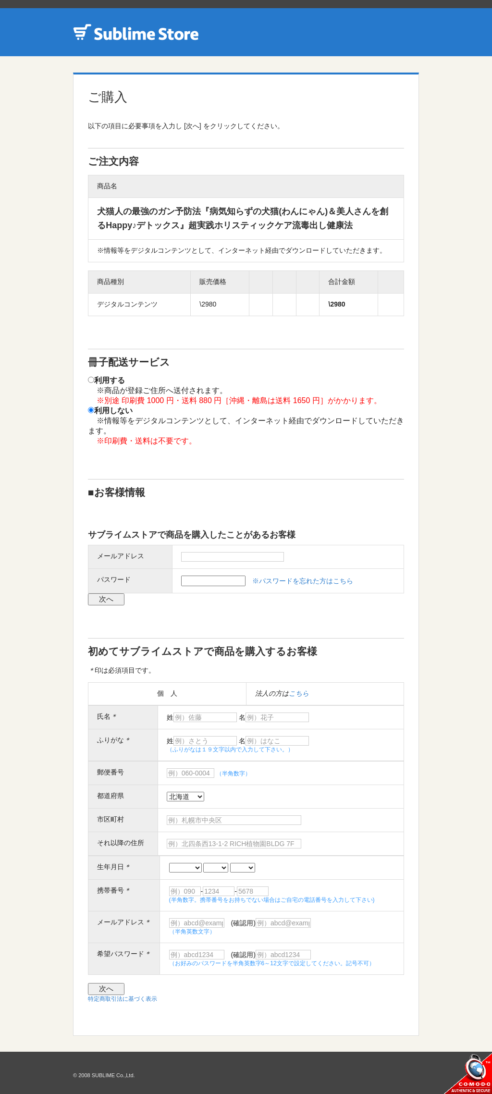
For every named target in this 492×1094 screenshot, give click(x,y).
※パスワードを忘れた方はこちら (302, 581)
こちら (299, 693)
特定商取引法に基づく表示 (122, 999)
